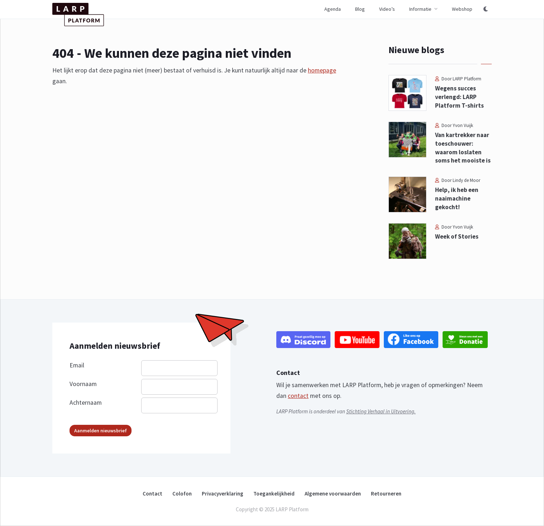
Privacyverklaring (222, 493)
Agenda (332, 9)
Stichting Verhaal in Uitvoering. (381, 411)
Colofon (182, 493)
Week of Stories (456, 236)
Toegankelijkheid (274, 493)
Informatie (420, 9)
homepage (322, 70)
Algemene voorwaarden (333, 493)
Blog (360, 9)
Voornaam (83, 384)
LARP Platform (467, 79)
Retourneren (386, 493)
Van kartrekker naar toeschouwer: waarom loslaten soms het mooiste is (463, 147)
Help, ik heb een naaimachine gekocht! (456, 198)
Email (77, 365)
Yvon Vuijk (463, 125)
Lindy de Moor (466, 180)
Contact (152, 493)
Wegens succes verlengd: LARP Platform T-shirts (459, 96)
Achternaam (86, 403)
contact (298, 396)
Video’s (387, 9)
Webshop (462, 9)
